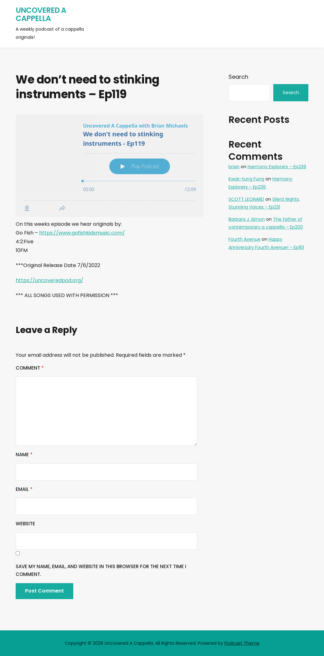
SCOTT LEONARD (246, 199)
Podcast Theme (242, 643)
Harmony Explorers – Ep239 (277, 167)
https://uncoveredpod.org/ (49, 280)
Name (24, 454)
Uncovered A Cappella (41, 14)
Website (25, 523)
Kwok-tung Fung (246, 179)
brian (234, 167)
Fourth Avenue (244, 239)
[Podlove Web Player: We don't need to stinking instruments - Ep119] (109, 165)
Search (238, 77)
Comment (30, 368)
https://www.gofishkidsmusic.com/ (82, 232)
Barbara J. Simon (247, 219)
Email (24, 489)
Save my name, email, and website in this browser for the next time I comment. (101, 570)
